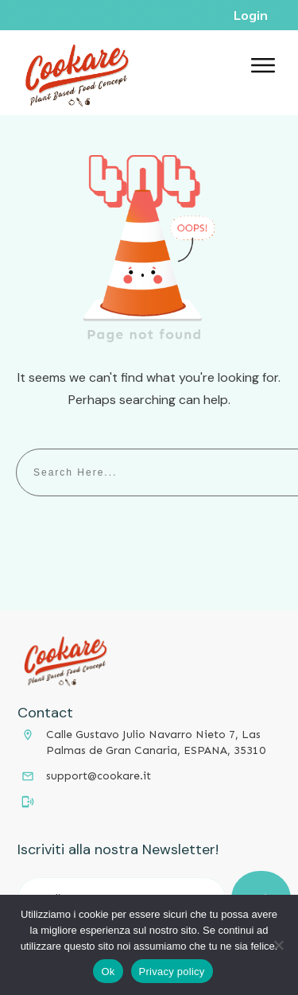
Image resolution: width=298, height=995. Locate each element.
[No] (278, 945)
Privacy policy (172, 972)
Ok (107, 972)
